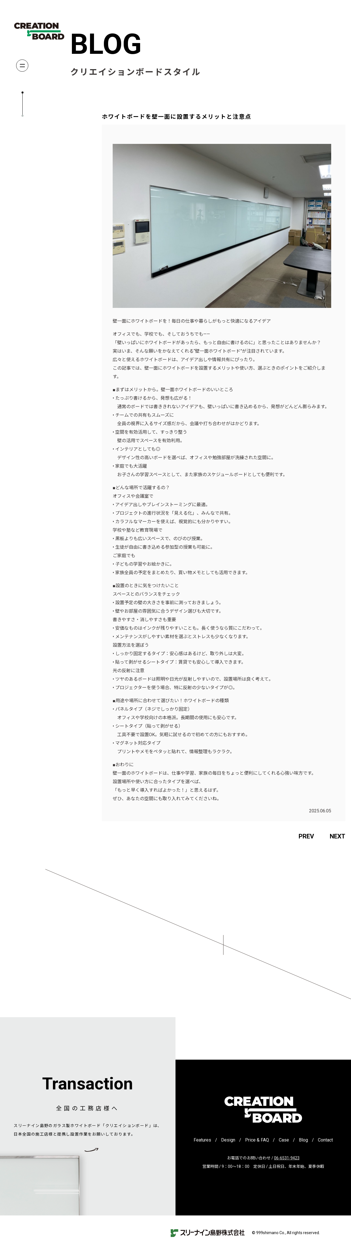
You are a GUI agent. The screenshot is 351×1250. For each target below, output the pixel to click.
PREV (306, 836)
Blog (303, 1140)
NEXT (337, 836)
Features (202, 1140)
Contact (325, 1140)
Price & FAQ (257, 1140)
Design (228, 1140)
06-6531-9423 (286, 1158)
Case (284, 1140)
